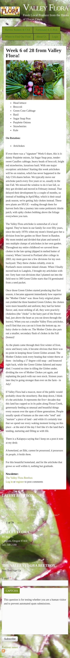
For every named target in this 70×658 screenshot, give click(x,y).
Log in (9, 481)
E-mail (6, 578)
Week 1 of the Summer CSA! (18, 503)
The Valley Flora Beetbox (19, 477)
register (20, 481)
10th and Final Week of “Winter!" (20, 509)
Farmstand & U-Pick (47, 29)
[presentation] (19, 619)
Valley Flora (45, 7)
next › (20, 522)
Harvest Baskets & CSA (17, 29)
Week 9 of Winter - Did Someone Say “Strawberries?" (31, 515)
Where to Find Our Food (18, 36)
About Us (41, 36)
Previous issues (10, 647)
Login (55, 36)
